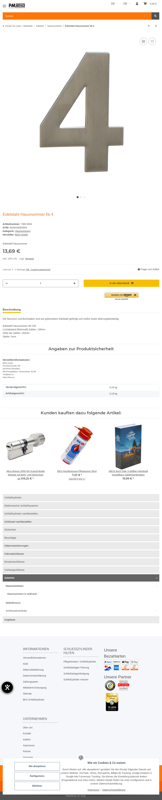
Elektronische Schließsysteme (21, 505)
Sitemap (27, 693)
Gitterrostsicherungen (16, 545)
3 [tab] (84, 197)
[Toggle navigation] (4, 5)
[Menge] (40, 283)
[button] (137, 3)
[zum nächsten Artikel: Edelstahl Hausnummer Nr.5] (148, 26)
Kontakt (27, 733)
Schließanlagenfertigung (76, 673)
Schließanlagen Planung (76, 667)
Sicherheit (10, 529)
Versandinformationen (34, 657)
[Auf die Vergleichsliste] (143, 41)
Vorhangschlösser (14, 569)
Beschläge (10, 537)
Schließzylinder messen (75, 679)
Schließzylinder (13, 497)
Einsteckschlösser (14, 561)
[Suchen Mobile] (77, 16)
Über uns (28, 727)
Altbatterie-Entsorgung (34, 687)
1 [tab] (78, 197)
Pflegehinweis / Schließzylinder (79, 661)
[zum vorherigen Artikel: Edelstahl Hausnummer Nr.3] (155, 26)
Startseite (28, 757)
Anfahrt (27, 739)
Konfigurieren (37, 776)
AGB (25, 663)
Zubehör (9, 577)
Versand (29, 258)
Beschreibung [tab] (12, 309)
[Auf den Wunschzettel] (152, 41)
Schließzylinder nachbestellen (21, 513)
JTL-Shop (81, 796)
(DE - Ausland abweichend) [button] (38, 269)
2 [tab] (81, 197)
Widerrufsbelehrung (33, 669)
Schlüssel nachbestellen (18, 521)
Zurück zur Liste (13, 26)
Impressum (29, 745)
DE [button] (113, 3)
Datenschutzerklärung (34, 675)
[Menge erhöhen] (74, 283)
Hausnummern (23, 231)
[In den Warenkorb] (121, 283)
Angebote (9, 619)
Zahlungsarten (30, 681)
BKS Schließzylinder (33, 699)
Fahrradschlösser (14, 553)
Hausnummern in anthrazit (22, 593)
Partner (27, 751)
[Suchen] (155, 16)
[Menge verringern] (6, 283)
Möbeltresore (13, 602)
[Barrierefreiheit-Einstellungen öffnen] (7, 687)
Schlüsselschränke (16, 610)
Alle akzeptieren (37, 766)
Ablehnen (37, 785)
